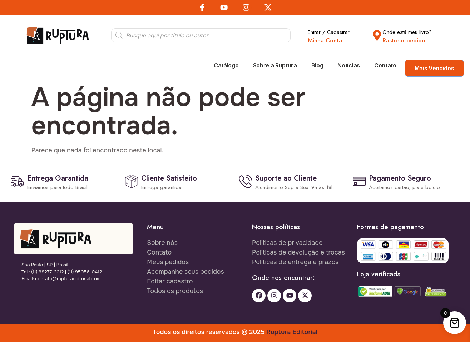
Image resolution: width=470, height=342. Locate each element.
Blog (317, 65)
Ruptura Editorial (291, 332)
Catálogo (226, 65)
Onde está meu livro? (407, 32)
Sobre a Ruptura (275, 65)
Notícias (348, 65)
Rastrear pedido (403, 40)
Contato (385, 65)
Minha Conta (325, 40)
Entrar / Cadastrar (329, 32)
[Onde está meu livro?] (377, 35)
